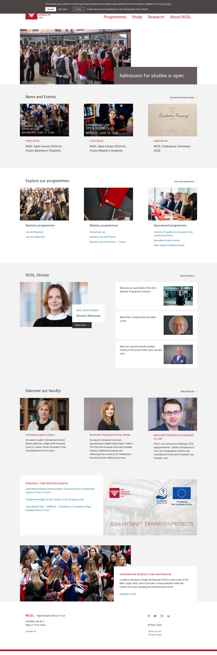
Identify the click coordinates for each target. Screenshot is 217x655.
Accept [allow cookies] (50, 9)
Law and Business (35, 235)
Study (137, 16)
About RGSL (180, 16)
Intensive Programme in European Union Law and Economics (173, 237)
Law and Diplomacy (35, 240)
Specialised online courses (167, 244)
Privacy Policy (155, 638)
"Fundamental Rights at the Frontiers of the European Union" (55, 503)
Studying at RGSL (128, 597)
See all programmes (184, 185)
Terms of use (154, 635)
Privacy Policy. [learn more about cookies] (165, 4)
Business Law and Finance (103, 240)
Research (156, 16)
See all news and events (182, 101)
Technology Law (98, 235)
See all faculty (187, 395)
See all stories (187, 279)
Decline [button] (78, 9)
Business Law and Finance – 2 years (108, 245)
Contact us (31, 635)
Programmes (115, 16)
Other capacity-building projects (169, 249)
